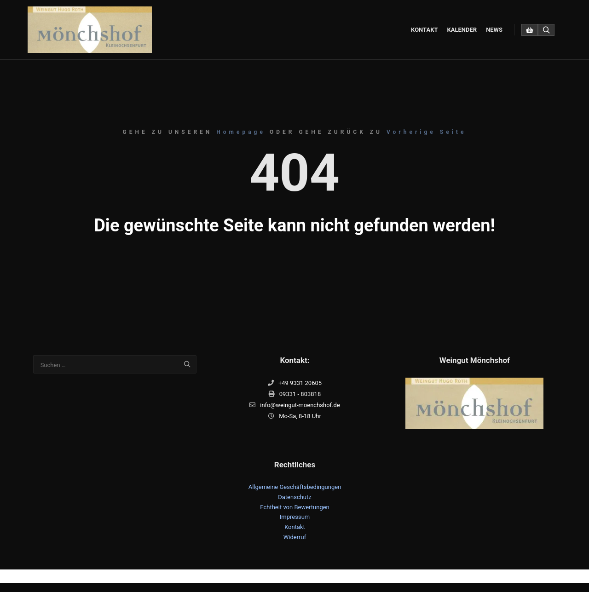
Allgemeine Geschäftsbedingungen (294, 486)
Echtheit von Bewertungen (294, 507)
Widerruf (294, 537)
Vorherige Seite (426, 132)
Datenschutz (294, 497)
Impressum (295, 516)
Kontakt (294, 526)
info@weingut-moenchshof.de (294, 405)
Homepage (241, 132)
